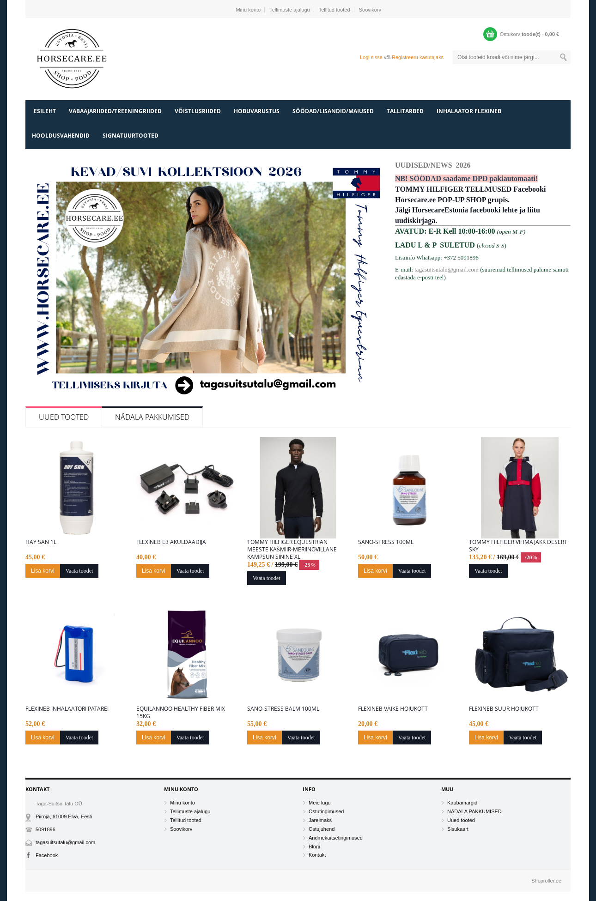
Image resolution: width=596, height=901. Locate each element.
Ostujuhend (321, 829)
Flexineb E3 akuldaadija (171, 542)
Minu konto (248, 9)
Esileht (45, 111)
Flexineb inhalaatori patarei (67, 709)
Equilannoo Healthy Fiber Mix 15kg (180, 712)
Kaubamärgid (462, 802)
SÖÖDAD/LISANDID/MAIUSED (333, 111)
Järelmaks (320, 820)
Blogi (314, 846)
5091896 (45, 829)
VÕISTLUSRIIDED (198, 111)
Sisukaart (457, 829)
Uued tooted (64, 417)
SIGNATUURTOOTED (130, 135)
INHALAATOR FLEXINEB (469, 111)
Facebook (47, 855)
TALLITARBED (405, 111)
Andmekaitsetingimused (336, 838)
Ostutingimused (326, 811)
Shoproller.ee (546, 880)
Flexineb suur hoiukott (504, 709)
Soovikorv (370, 9)
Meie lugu (320, 802)
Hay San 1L (40, 542)
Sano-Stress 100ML (386, 542)
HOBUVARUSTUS (257, 111)
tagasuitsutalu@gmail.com (446, 269)
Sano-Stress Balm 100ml (283, 709)
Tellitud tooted (334, 9)
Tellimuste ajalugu (289, 9)
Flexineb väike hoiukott (393, 709)
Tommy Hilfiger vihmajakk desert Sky (518, 545)
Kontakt (317, 855)
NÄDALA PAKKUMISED (152, 417)
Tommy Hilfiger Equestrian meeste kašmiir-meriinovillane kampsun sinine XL (292, 549)
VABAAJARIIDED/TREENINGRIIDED (115, 111)
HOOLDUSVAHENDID (61, 135)
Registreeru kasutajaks (418, 57)
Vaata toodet (79, 571)
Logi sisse (371, 57)
